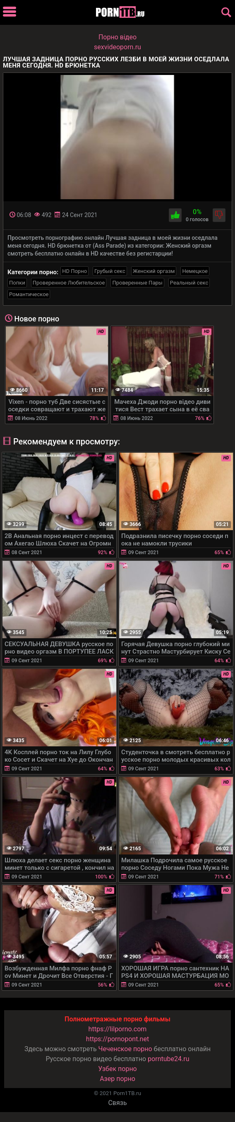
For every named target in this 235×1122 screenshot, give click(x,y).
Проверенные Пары (137, 283)
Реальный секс (189, 283)
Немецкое (195, 271)
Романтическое (28, 294)
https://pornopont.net (117, 1039)
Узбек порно (117, 1069)
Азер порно (117, 1079)
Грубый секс (109, 271)
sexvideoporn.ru (117, 47)
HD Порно (74, 271)
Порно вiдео (117, 37)
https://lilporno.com (118, 1029)
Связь (117, 1103)
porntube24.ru (168, 1059)
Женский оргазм (154, 271)
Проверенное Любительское (69, 283)
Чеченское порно (125, 1049)
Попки (17, 283)
